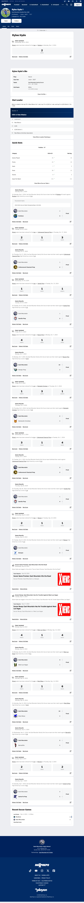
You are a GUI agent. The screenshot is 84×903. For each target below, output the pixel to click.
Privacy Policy (46, 878)
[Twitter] (76, 1)
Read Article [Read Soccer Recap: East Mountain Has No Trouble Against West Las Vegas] (15, 619)
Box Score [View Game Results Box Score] (25, 221)
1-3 (24, 542)
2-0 (32, 410)
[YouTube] (69, 1)
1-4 (27, 490)
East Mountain (20, 211)
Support (42, 885)
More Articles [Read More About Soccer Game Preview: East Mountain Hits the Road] (23, 589)
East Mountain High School (42, 843)
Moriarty (39, 761)
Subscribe (37, 878)
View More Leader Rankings (42, 137)
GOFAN (12, 1)
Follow (17, 21)
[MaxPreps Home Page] (37, 30)
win (34, 335)
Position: (40, 147)
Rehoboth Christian (42, 386)
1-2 (35, 256)
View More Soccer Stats (42, 183)
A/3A (15, 126)
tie (34, 437)
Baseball (24, 5)
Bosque (40, 518)
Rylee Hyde (18, 9)
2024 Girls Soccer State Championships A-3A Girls (28, 205)
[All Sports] (63, 4)
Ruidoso (40, 45)
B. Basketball (34, 5)
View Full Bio (42, 94)
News (17, 26)
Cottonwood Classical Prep (45, 232)
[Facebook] (80, 1)
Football (16, 5)
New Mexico (17, 122)
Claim (6, 21)
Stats (12, 26)
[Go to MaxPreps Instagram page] (42, 870)
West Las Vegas (41, 630)
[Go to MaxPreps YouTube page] (36, 870)
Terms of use (36, 881)
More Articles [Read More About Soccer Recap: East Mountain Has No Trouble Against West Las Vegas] (23, 619)
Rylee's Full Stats (23, 56)
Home (4, 26)
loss (34, 45)
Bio (8, 26)
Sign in (78, 4)
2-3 (31, 196)
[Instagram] (72, 1)
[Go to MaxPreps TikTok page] (30, 870)
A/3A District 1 (18, 129)
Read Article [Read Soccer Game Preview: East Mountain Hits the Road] (15, 589)
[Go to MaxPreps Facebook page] (53, 870)
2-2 (41, 461)
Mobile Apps (45, 875)
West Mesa (40, 681)
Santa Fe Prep (67, 784)
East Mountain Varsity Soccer (36, 82)
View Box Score (17, 822)
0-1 (27, 785)
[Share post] (70, 56)
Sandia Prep (41, 283)
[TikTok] (65, 1)
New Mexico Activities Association (23, 133)
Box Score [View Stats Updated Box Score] (14, 56)
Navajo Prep (40, 335)
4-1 (30, 654)
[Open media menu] (71, 4)
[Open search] (67, 4)
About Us (37, 875)
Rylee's (14, 45)
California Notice (47, 881)
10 (59, 365)
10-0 (27, 358)
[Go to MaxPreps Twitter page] (48, 870)
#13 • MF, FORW (19, 16)
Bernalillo (68, 732)
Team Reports (17, 573)
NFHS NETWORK (20, 1)
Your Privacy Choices (42, 883)
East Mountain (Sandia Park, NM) (20, 12)
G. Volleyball (55, 5)
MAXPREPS (5, 1)
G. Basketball (44, 5)
